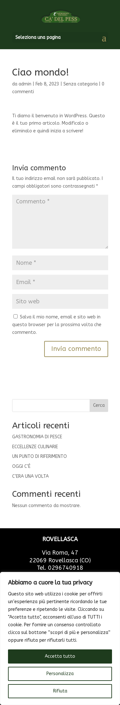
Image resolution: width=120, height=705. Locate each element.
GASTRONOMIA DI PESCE (37, 437)
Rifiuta (60, 691)
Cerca (99, 405)
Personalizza (60, 673)
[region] (60, 638)
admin (25, 84)
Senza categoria (80, 84)
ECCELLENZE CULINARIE (35, 447)
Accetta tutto (60, 656)
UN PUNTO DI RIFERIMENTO (39, 456)
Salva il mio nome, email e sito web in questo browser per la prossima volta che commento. (56, 324)
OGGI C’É (21, 466)
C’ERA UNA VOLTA (30, 476)
